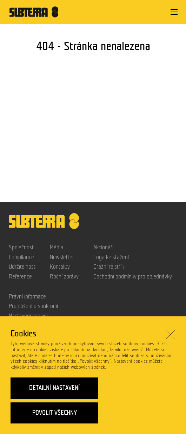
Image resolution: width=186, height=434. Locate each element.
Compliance (21, 257)
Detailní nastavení (54, 388)
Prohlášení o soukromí (33, 306)
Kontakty (60, 267)
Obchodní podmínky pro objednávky (132, 277)
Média (56, 247)
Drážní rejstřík (108, 267)
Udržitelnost (22, 267)
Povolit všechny (54, 412)
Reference (20, 277)
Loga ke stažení (111, 257)
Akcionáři (103, 247)
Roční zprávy (64, 277)
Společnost (21, 247)
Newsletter (62, 257)
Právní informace (27, 297)
